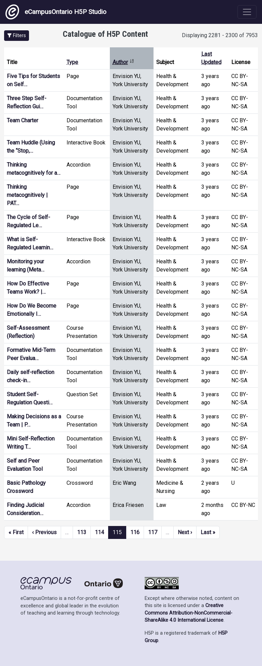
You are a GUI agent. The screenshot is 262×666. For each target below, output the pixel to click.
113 (81, 532)
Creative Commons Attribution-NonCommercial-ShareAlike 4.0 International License (188, 613)
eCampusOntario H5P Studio (55, 11)
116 (135, 532)
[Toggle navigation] (247, 12)
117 (152, 532)
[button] (16, 35)
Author (123, 62)
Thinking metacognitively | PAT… (27, 195)
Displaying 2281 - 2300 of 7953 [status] (220, 35)
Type (72, 62)
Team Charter (22, 120)
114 (99, 532)
